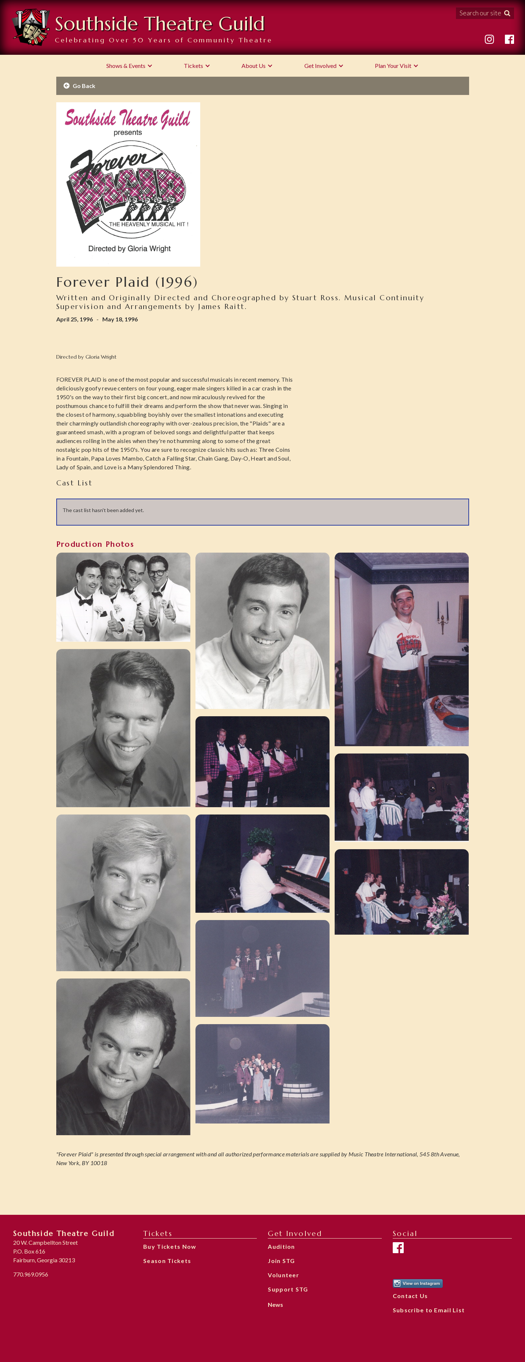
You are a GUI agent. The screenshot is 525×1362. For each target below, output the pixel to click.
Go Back (79, 85)
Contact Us (410, 1295)
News (275, 1304)
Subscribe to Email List (429, 1309)
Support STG (288, 1289)
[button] (129, 65)
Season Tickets (167, 1260)
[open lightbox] (123, 597)
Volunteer (283, 1274)
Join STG (281, 1260)
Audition (281, 1246)
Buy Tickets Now (169, 1246)
